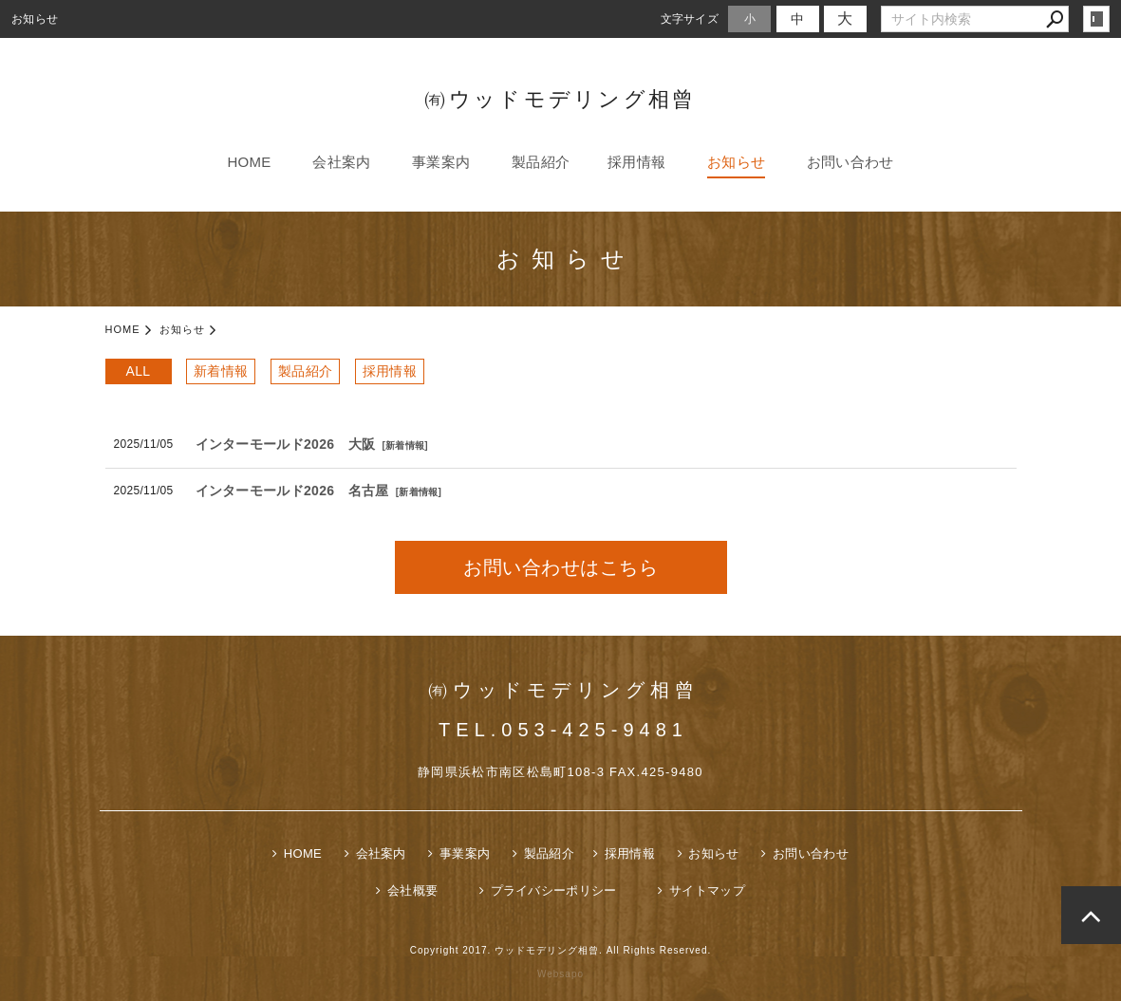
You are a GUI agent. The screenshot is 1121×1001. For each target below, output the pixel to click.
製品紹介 (541, 162)
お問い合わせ (850, 162)
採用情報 (636, 162)
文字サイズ (690, 18)
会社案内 (341, 162)
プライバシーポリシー (554, 890)
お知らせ (736, 162)
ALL (138, 371)
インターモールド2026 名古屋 (292, 490)
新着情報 (221, 371)
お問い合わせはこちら (560, 567)
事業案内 (441, 162)
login (1096, 19)
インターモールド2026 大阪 (286, 444)
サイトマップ (707, 890)
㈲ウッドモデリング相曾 (560, 99)
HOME (249, 162)
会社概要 (412, 890)
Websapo (560, 974)
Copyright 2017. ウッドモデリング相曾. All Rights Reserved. (561, 950)
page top (1091, 915)
